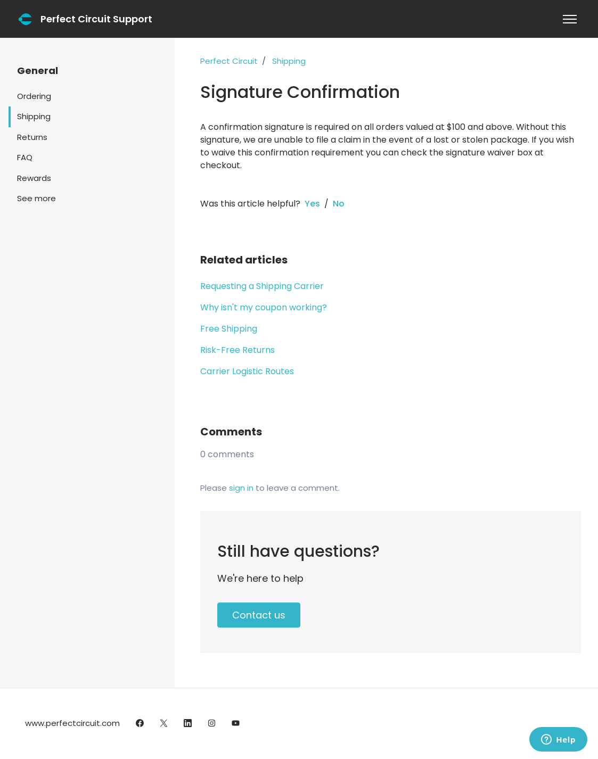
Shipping (289, 61)
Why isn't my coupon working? (263, 307)
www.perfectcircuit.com (72, 723)
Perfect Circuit (229, 61)
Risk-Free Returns (237, 350)
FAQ (24, 157)
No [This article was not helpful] (339, 203)
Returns (32, 137)
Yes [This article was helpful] (312, 203)
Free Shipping (228, 329)
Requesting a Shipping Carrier (262, 286)
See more (36, 198)
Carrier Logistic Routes (247, 371)
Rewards (34, 178)
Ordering (34, 96)
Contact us (258, 615)
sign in (241, 487)
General (37, 70)
